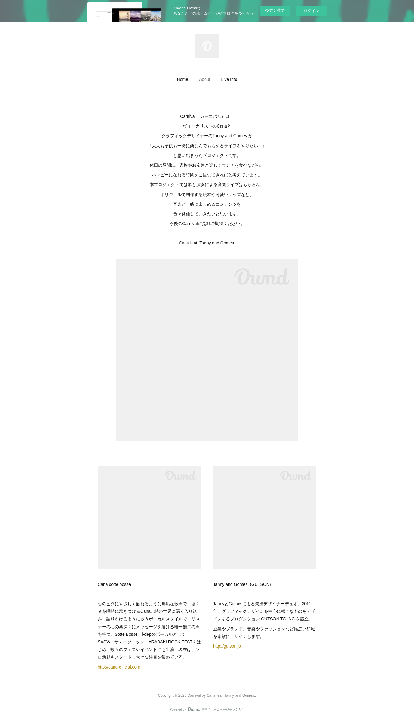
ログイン (311, 10)
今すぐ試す (275, 10)
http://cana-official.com (119, 667)
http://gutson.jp (227, 646)
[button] (182, 79)
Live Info (229, 79)
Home (182, 79)
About (204, 79)
